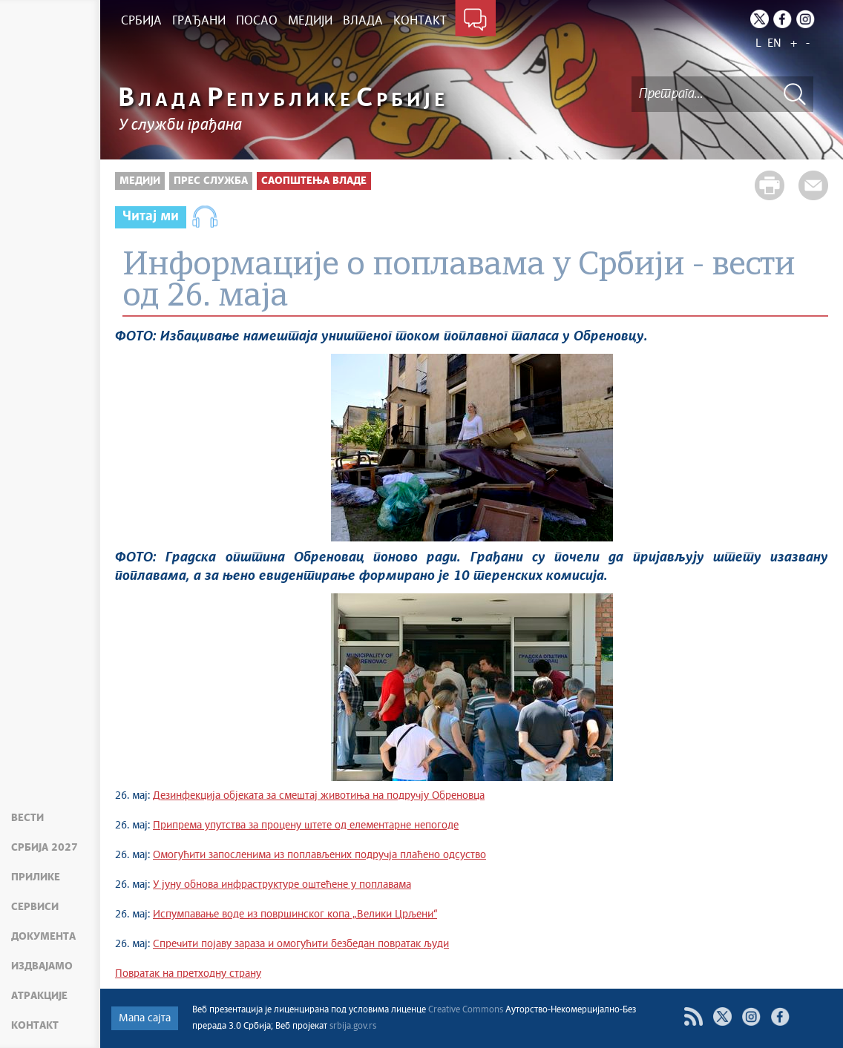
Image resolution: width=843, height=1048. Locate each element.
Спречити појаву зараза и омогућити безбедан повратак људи (301, 944)
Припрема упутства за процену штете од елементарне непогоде (306, 825)
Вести (27, 818)
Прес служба (211, 181)
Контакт (35, 1026)
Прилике (35, 877)
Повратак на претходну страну (188, 974)
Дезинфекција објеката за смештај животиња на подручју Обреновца (319, 796)
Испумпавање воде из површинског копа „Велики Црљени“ (295, 914)
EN (774, 43)
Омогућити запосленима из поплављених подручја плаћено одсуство (319, 855)
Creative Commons (465, 1010)
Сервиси (35, 907)
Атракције (39, 996)
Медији (139, 181)
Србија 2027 (44, 848)
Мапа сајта (145, 1018)
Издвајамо (42, 966)
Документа (43, 937)
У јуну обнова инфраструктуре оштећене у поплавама (282, 885)
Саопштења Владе (314, 181)
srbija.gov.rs (352, 1026)
